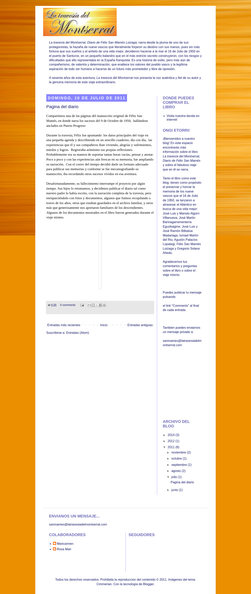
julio (174, 477)
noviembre (179, 452)
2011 (172, 447)
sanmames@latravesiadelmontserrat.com (78, 524)
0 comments (67, 305)
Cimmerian (104, 584)
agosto (176, 471)
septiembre (179, 464)
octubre (177, 458)
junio (175, 490)
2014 (172, 435)
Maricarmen (65, 543)
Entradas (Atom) (77, 332)
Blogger (148, 584)
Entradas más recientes (63, 325)
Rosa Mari (64, 549)
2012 (172, 441)
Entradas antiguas (140, 325)
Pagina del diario (62, 106)
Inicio (103, 325)
